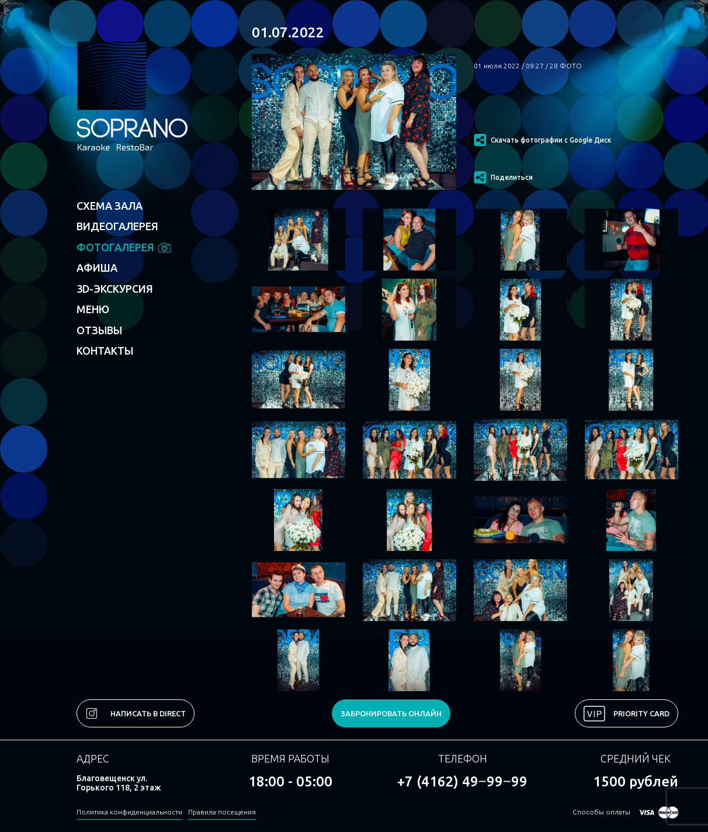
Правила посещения (222, 812)
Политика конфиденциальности (129, 812)
